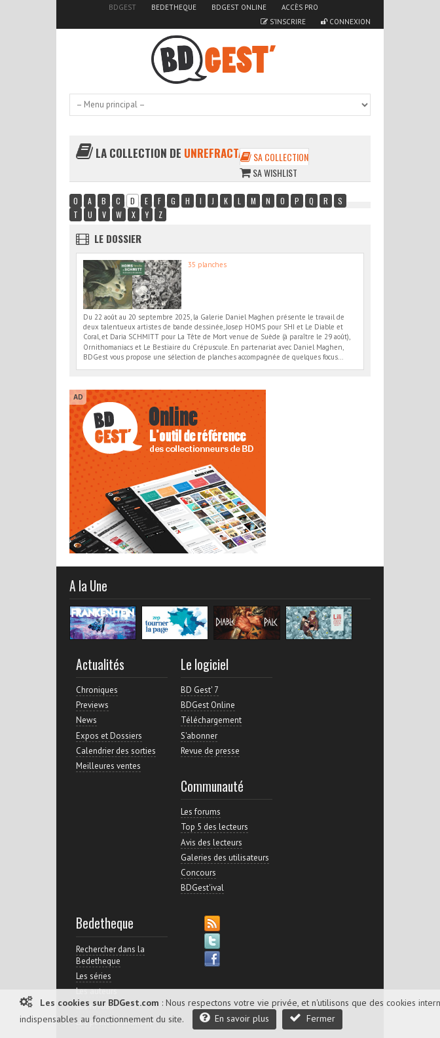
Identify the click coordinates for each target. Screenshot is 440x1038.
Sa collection (274, 157)
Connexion (346, 21)
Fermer (312, 1018)
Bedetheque (173, 7)
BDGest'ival (202, 887)
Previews (92, 705)
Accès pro (300, 7)
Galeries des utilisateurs (225, 857)
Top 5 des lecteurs (214, 826)
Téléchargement (211, 720)
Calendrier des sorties (116, 750)
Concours (198, 872)
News (86, 720)
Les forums (201, 811)
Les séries (93, 976)
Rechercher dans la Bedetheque (110, 955)
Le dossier (117, 238)
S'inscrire (283, 21)
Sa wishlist (268, 172)
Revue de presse (210, 750)
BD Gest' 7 (200, 689)
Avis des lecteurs (211, 842)
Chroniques (97, 689)
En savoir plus (234, 1018)
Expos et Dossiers (109, 735)
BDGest (122, 7)
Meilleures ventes (108, 765)
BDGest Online (238, 7)
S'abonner (199, 735)
